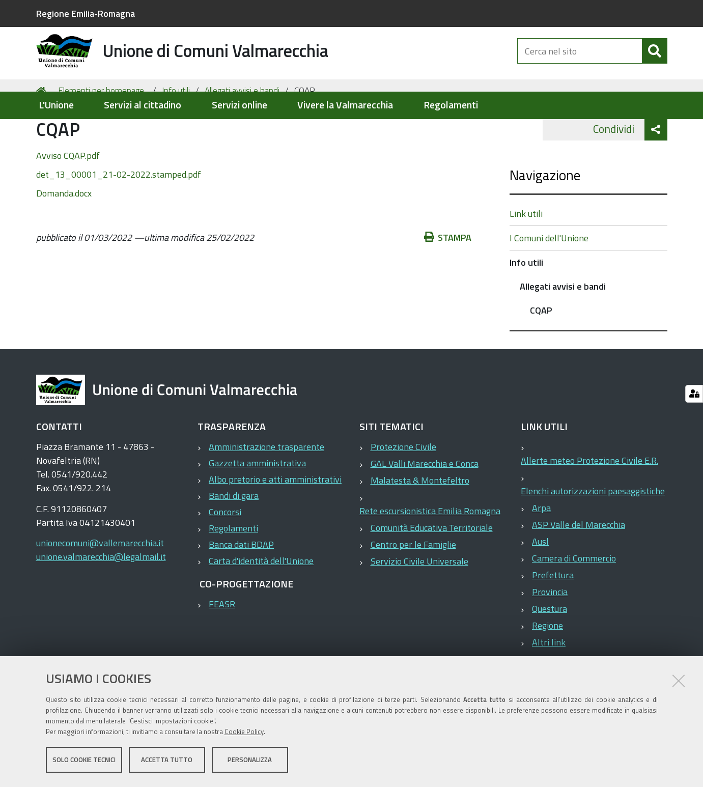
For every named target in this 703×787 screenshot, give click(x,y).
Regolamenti (451, 105)
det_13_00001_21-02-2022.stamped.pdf (118, 214)
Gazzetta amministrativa (257, 503)
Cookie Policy (244, 732)
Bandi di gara (234, 536)
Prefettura (553, 615)
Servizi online (239, 105)
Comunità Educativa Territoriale (432, 568)
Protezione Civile (403, 487)
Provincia (550, 632)
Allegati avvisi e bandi (242, 130)
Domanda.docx (64, 233)
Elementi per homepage (101, 130)
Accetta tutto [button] (166, 760)
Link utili (526, 254)
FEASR (222, 644)
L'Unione (56, 105)
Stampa (448, 277)
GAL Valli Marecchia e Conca (425, 504)
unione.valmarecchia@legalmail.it (101, 597)
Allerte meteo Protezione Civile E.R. (589, 501)
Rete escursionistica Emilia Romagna (429, 551)
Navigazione (545, 215)
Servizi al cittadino (142, 105)
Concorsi (225, 552)
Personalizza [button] (250, 760)
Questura (549, 649)
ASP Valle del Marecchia (578, 565)
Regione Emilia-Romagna (85, 13)
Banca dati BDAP (241, 585)
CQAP (541, 350)
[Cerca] (654, 60)
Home (42, 130)
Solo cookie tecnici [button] (84, 760)
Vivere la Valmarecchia (345, 105)
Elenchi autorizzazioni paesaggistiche (593, 531)
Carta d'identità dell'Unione (261, 601)
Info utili (176, 130)
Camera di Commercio (574, 598)
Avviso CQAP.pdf (68, 195)
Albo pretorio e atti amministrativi (275, 519)
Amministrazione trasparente (266, 487)
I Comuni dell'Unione (549, 278)
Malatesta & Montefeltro (420, 520)
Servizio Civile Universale (419, 601)
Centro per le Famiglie (413, 585)
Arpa (541, 548)
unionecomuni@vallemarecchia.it (100, 583)
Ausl (540, 581)
